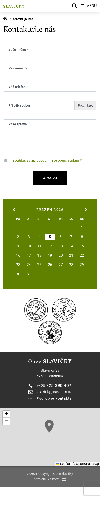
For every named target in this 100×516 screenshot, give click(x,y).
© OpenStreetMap (86, 464)
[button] (49, 426)
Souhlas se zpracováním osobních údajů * (47, 160)
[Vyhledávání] (74, 5)
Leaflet (63, 464)
